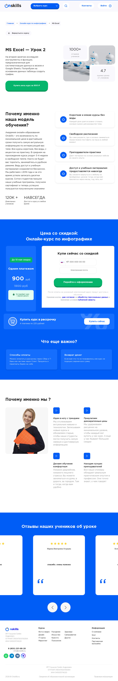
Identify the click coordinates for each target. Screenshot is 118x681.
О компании (96, 632)
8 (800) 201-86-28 (17, 648)
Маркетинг (42, 640)
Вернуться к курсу (18, 33)
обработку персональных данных (93, 297)
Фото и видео (44, 632)
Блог (94, 635)
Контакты (87, 6)
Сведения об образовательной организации (57, 676)
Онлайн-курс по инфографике (33, 23)
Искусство (56, 635)
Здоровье (68, 632)
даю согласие (68, 297)
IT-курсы (42, 638)
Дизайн (41, 635)
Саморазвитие (70, 635)
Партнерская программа (97, 642)
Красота (55, 638)
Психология (56, 640)
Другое (68, 638)
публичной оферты (86, 300)
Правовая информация (103, 676)
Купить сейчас (97, 321)
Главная (10, 23)
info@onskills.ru (20, 651)
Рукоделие (56, 632)
